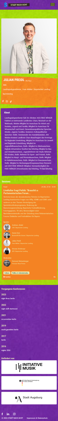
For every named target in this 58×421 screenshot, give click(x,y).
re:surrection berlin (8, 319)
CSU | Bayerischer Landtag (20, 228)
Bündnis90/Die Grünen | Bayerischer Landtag (25, 235)
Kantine (8, 277)
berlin (3, 340)
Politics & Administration (20, 273)
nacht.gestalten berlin (9, 329)
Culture (6, 273)
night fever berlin (8, 298)
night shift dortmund (9, 309)
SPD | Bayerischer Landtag (20, 251)
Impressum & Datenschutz (37, 418)
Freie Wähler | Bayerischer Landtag (22, 243)
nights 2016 (5, 350)
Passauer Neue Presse (18, 264)
